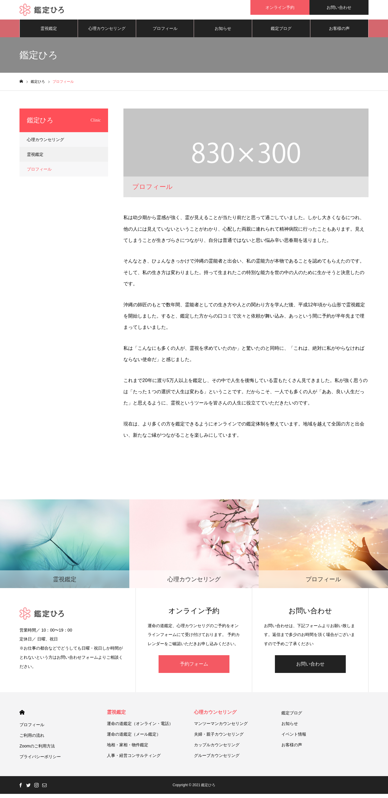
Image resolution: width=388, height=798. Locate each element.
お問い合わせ (339, 7)
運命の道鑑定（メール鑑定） (134, 738)
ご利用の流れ (31, 739)
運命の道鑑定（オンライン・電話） (140, 727)
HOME (22, 716)
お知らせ (223, 32)
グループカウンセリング (216, 759)
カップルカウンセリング (216, 749)
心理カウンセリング (106, 32)
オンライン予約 (279, 7)
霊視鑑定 (48, 32)
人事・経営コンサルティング (134, 759)
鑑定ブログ (281, 32)
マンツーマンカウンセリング (221, 727)
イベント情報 (293, 738)
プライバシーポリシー (40, 760)
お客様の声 (339, 32)
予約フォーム (194, 668)
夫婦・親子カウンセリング (219, 738)
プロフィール (165, 32)
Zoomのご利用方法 (37, 750)
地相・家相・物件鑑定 (127, 749)
